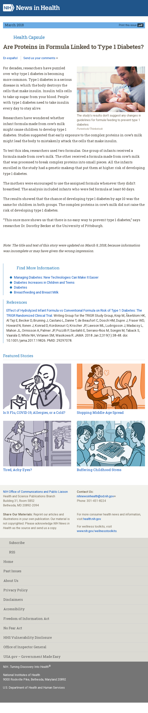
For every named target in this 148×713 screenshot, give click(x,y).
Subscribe (14, 543)
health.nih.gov (92, 519)
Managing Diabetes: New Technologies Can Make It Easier (56, 277)
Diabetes (20, 287)
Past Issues (12, 571)
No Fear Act (12, 628)
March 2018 (14, 25)
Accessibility (14, 609)
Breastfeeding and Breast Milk (36, 292)
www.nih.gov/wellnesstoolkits (97, 531)
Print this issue (128, 25)
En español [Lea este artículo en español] (10, 58)
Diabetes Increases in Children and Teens (44, 282)
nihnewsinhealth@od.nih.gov (95, 496)
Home (8, 561)
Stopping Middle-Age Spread (100, 412)
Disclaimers (13, 599)
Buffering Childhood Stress (99, 470)
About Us (10, 581)
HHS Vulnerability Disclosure (27, 637)
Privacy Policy (15, 590)
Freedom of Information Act (26, 618)
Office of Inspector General (24, 647)
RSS (9, 552)
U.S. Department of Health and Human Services (34, 687)
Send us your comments (39, 58)
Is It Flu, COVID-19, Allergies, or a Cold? (34, 412)
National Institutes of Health (21, 675)
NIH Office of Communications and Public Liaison (35, 492)
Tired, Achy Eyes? (17, 470)
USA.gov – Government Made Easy (32, 656)
